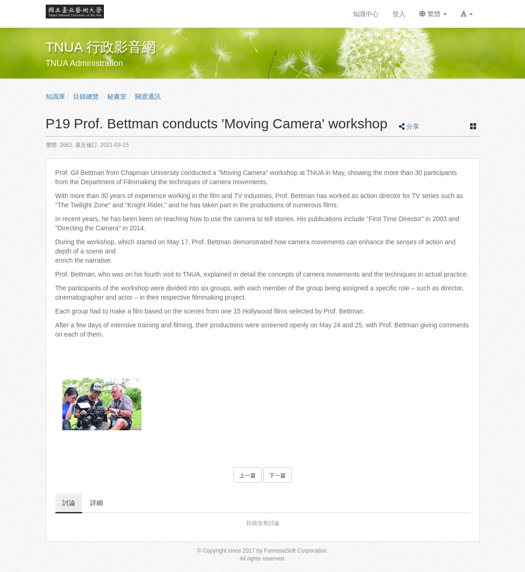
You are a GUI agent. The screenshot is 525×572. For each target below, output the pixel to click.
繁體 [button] (433, 14)
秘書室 (117, 96)
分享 (412, 126)
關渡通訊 (148, 96)
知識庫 (55, 96)
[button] (467, 14)
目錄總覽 (86, 96)
